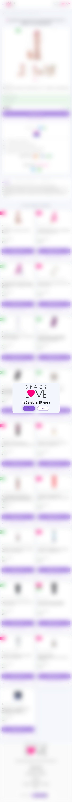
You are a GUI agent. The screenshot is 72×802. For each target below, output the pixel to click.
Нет (43, 408)
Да (29, 408)
